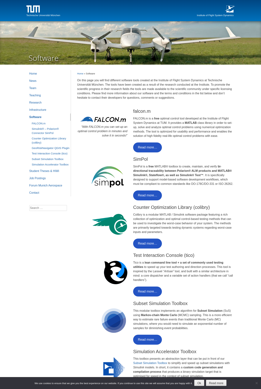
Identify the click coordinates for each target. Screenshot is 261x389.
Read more (216, 383)
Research (35, 102)
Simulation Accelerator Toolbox (50, 164)
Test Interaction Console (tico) (49, 153)
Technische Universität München (43, 15)
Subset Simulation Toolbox (150, 363)
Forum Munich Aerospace (45, 185)
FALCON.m (39, 123)
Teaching (35, 95)
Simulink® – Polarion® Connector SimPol (45, 130)
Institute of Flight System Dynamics (215, 15)
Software (35, 117)
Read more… (147, 147)
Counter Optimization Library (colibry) (49, 140)
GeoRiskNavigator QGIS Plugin (50, 148)
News (33, 80)
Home (80, 73)
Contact (34, 192)
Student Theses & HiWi (44, 171)
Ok (199, 383)
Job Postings (37, 178)
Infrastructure (37, 109)
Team (32, 88)
